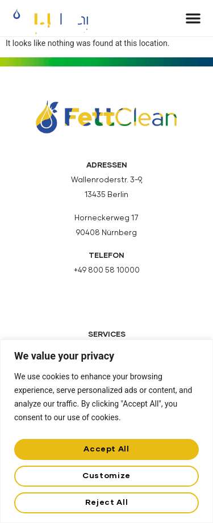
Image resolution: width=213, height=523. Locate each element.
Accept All (106, 449)
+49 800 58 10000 (107, 270)
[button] (193, 18)
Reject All (106, 503)
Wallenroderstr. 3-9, (107, 180)
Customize (106, 476)
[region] (106, 431)
